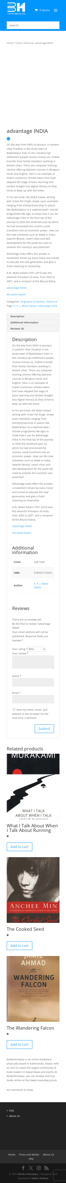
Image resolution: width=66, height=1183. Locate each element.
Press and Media (29, 1154)
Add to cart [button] (20, 846)
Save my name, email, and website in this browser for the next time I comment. (30, 714)
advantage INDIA (16, 287)
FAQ (11, 1110)
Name (16, 676)
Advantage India (47, 305)
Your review (20, 653)
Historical (28, 43)
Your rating (19, 648)
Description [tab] (17, 316)
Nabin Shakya (40, 1178)
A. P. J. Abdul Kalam (25, 305)
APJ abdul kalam (21, 532)
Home (10, 43)
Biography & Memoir (33, 301)
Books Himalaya (28, 1174)
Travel (18, 43)
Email (16, 692)
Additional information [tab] (24, 322)
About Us (14, 1116)
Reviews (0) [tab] (17, 328)
